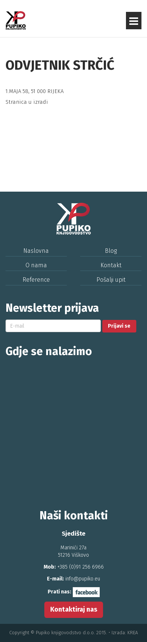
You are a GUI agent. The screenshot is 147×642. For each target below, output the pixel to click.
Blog (111, 250)
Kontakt (111, 265)
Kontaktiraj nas (73, 609)
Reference (36, 279)
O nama (36, 265)
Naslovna (36, 250)
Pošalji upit (111, 279)
